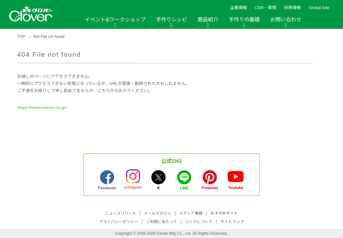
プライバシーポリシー (118, 222)
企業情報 (238, 7)
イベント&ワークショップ (115, 19)
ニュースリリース (120, 213)
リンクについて (198, 222)
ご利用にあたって (161, 222)
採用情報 (292, 7)
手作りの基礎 (244, 19)
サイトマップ (232, 222)
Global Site (319, 7)
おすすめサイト (224, 213)
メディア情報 (190, 213)
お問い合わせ (285, 19)
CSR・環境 (265, 7)
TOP (21, 36)
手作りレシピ (171, 19)
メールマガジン (157, 213)
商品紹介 (207, 19)
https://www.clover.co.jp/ (42, 107)
